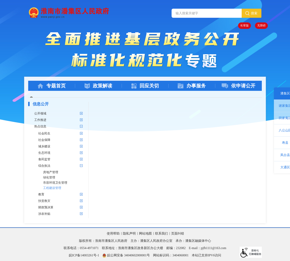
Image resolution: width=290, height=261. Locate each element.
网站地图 (145, 233)
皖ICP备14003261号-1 (84, 255)
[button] (244, 25)
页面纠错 (177, 233)
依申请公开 (238, 86)
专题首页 (51, 86)
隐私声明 (129, 233)
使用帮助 (113, 233)
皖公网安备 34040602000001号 (126, 256)
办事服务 (192, 86)
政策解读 (98, 86)
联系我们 (161, 233)
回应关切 (145, 86)
